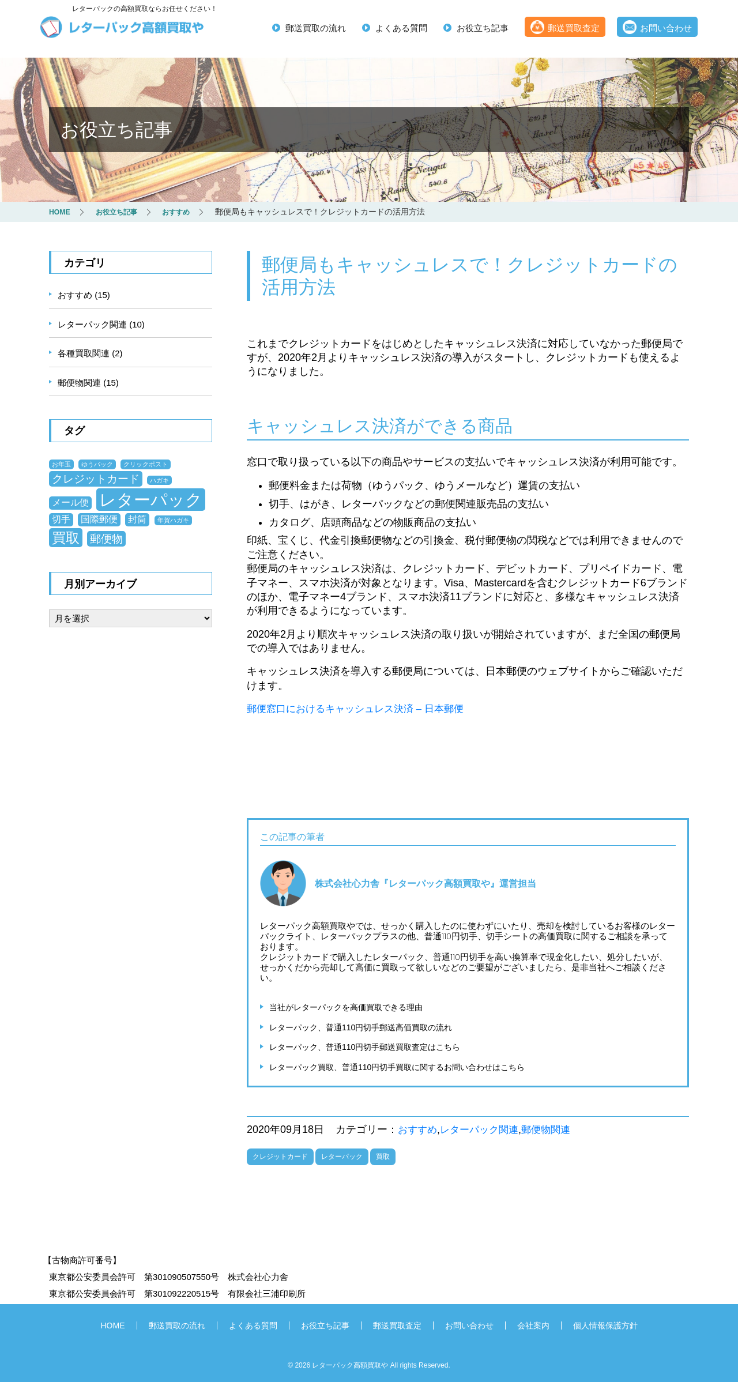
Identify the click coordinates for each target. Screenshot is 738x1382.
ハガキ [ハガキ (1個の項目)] (159, 479)
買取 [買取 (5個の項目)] (66, 537)
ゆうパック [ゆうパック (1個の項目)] (97, 463)
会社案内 (533, 1323)
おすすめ (418, 1128)
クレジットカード (280, 1155)
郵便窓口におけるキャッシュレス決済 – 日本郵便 (361, 708)
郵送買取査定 (574, 29)
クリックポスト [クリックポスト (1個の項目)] (145, 463)
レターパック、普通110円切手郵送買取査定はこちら (364, 1045)
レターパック (342, 1155)
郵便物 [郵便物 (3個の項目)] (106, 538)
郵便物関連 (554, 1128)
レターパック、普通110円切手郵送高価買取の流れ (360, 1026)
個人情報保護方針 (605, 1323)
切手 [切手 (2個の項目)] (61, 519)
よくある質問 (401, 29)
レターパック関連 (483, 1128)
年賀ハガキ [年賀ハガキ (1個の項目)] (173, 519)
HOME (113, 1323)
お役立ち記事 (483, 29)
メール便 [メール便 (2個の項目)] (70, 502)
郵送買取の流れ (315, 29)
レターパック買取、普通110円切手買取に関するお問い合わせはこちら (397, 1066)
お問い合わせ (666, 29)
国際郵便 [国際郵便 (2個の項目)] (99, 519)
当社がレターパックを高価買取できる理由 (346, 1006)
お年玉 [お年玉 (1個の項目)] (61, 463)
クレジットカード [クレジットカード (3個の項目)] (96, 478)
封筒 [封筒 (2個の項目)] (137, 519)
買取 (383, 1155)
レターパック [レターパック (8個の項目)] (150, 499)
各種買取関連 (84, 352)
